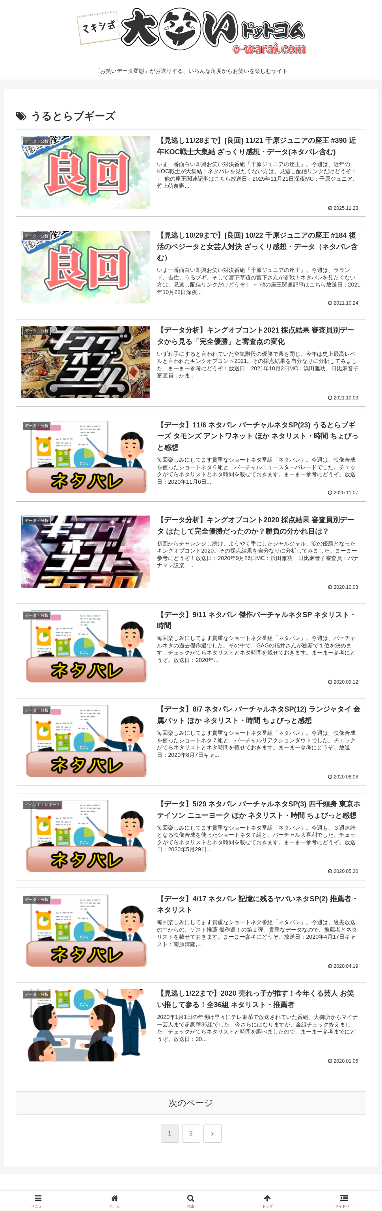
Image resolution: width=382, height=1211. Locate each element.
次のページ (191, 1104)
